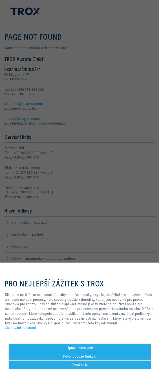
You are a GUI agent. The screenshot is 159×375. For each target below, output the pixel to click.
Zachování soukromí (20, 327)
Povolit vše (79, 365)
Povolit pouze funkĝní (79, 356)
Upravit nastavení (80, 347)
